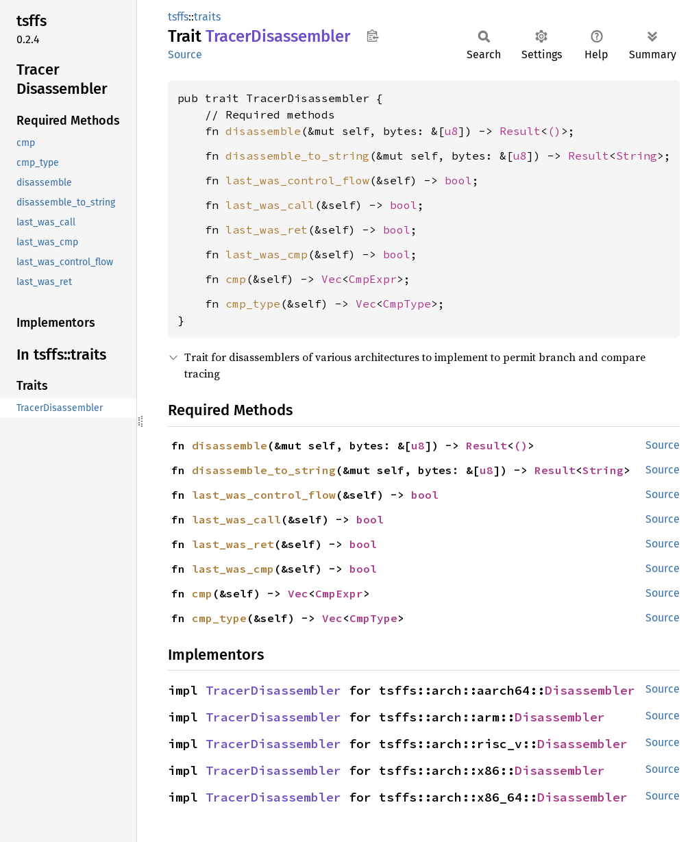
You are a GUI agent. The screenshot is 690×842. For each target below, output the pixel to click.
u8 (451, 131)
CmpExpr (373, 279)
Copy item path (372, 35)
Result (520, 131)
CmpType (407, 303)
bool (458, 180)
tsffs (178, 16)
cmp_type (252, 303)
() (554, 131)
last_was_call (270, 205)
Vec (331, 279)
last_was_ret (266, 229)
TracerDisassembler (273, 690)
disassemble (263, 131)
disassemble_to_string (297, 155)
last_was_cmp (266, 254)
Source (185, 54)
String (636, 155)
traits (207, 16)
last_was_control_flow (297, 180)
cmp (235, 279)
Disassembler (590, 690)
